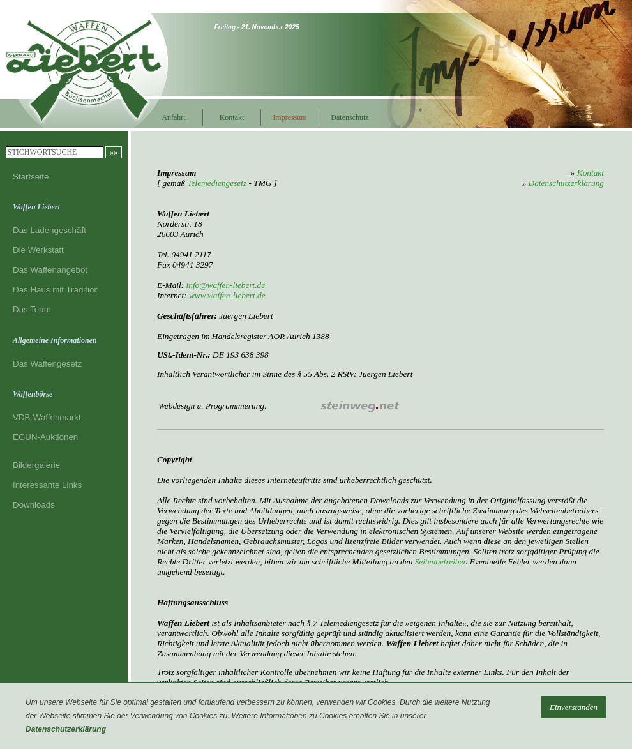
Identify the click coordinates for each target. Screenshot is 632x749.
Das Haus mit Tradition (56, 289)
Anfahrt (173, 117)
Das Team (32, 309)
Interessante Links (47, 485)
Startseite (31, 176)
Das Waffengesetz (47, 363)
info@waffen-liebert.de (226, 285)
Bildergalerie (36, 465)
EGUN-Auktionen (45, 437)
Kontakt (232, 117)
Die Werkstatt (38, 250)
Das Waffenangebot (50, 270)
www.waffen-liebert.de (227, 295)
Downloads (34, 505)
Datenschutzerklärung (66, 729)
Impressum (289, 117)
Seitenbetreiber (440, 561)
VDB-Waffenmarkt (47, 417)
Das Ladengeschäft (49, 230)
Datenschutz (347, 117)
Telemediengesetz (216, 183)
